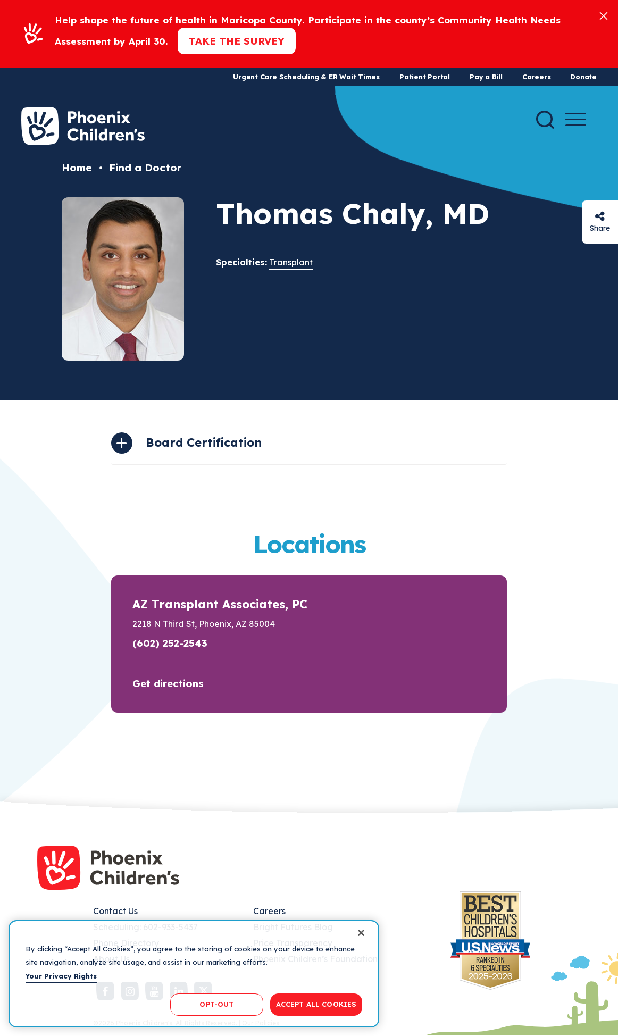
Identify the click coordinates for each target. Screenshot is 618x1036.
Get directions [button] (168, 683)
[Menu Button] (575, 119)
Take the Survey (237, 41)
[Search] (545, 119)
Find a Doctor (145, 167)
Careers (536, 76)
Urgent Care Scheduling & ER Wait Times (306, 76)
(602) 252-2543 (169, 643)
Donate (583, 76)
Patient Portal (424, 76)
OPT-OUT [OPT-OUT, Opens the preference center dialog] (216, 1004)
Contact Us (115, 911)
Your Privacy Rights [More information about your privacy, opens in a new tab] (61, 976)
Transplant (291, 262)
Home (77, 167)
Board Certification (204, 442)
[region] (194, 973)
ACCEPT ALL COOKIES (316, 1004)
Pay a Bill (486, 76)
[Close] (603, 15)
